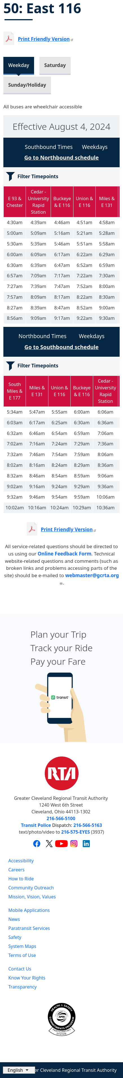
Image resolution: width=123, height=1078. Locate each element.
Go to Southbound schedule (61, 347)
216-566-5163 (87, 825)
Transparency (22, 987)
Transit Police (36, 825)
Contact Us (19, 969)
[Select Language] (19, 1070)
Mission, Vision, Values (32, 897)
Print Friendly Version (69, 529)
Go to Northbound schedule (61, 157)
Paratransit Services (29, 928)
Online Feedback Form (64, 553)
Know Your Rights (27, 978)
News (14, 919)
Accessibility (21, 861)
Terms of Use (22, 955)
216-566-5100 (61, 818)
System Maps (22, 946)
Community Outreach (31, 888)
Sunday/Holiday (27, 85)
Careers (16, 870)
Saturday (55, 65)
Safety (14, 937)
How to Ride (21, 879)
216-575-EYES (75, 832)
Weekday (18, 65)
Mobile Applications (29, 910)
